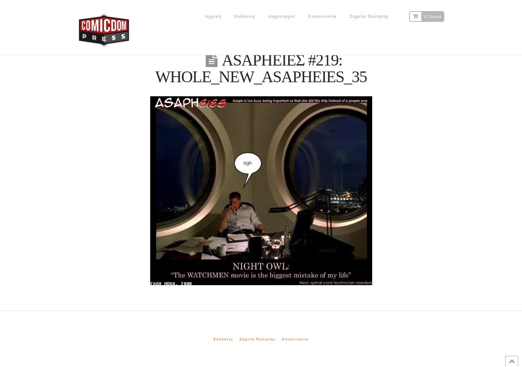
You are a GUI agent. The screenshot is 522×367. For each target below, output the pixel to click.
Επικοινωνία (295, 339)
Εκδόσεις (223, 339)
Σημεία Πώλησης (257, 339)
